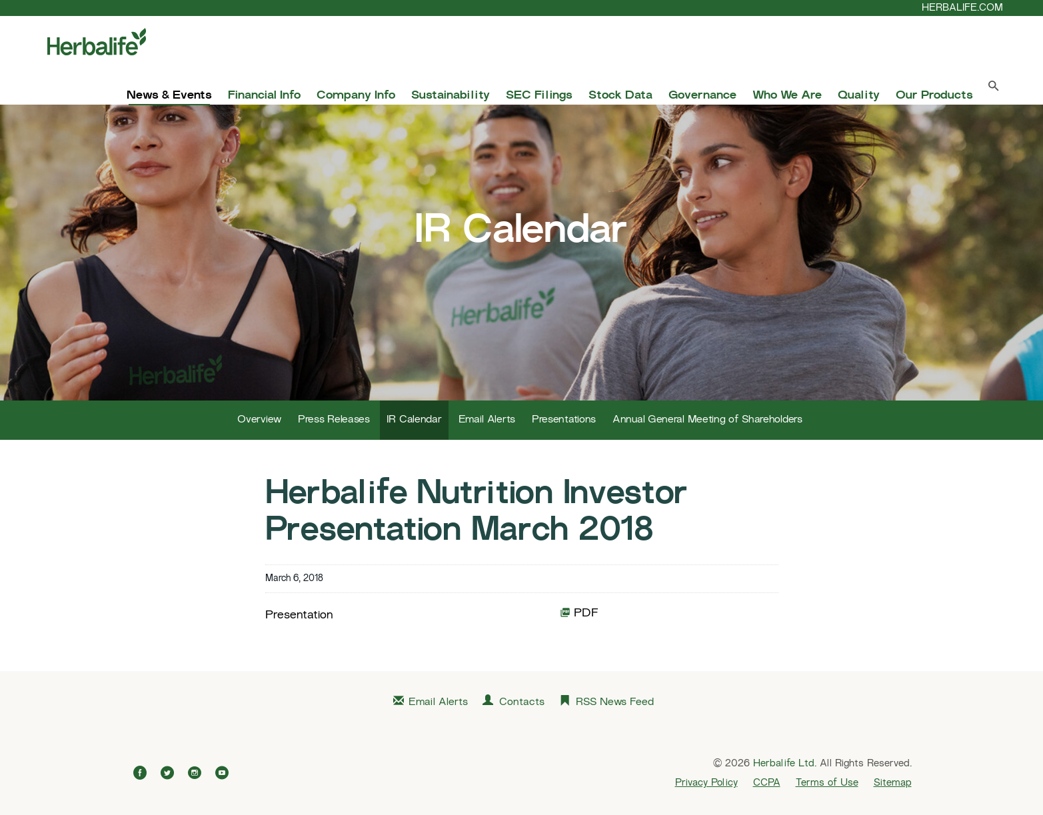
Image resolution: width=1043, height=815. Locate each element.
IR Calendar (414, 420)
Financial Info (264, 96)
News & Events (169, 96)
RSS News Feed (615, 703)
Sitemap (893, 783)
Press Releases (334, 420)
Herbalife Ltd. (784, 763)
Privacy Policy (706, 783)
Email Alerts (487, 420)
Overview (259, 420)
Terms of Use (827, 783)
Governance (702, 96)
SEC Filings (539, 96)
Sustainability (450, 96)
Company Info (356, 96)
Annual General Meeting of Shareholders (707, 420)
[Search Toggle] (993, 89)
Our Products (934, 96)
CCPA (766, 783)
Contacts (521, 703)
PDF (579, 612)
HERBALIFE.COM (962, 8)
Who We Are (787, 96)
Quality (859, 96)
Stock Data (620, 96)
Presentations (564, 420)
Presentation (299, 615)
